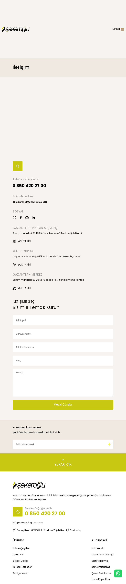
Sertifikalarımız (100, 560)
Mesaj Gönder (63, 404)
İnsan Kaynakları (101, 579)
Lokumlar (18, 554)
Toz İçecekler (20, 573)
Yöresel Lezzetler (22, 567)
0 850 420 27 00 (29, 186)
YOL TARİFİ (22, 241)
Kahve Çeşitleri (21, 548)
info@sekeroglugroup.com (30, 202)
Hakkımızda (98, 548)
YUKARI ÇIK (63, 461)
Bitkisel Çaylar (20, 560)
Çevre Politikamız (101, 573)
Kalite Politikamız (101, 567)
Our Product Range (102, 554)
